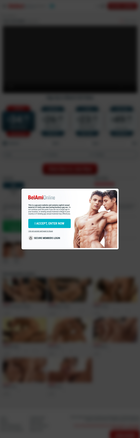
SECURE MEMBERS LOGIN (47, 238)
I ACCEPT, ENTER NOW (49, 223)
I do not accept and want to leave (40, 231)
